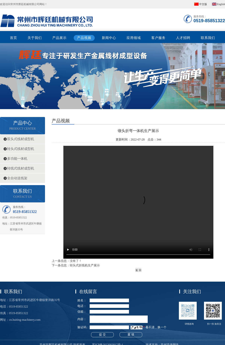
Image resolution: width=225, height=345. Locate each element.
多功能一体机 (17, 158)
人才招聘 (183, 38)
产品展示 (59, 38)
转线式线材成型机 (20, 168)
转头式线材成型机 (20, 149)
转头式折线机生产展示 (85, 265)
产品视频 (84, 38)
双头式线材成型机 (20, 139)
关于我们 (35, 38)
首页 (13, 38)
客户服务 (158, 38)
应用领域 (134, 38)
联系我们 (208, 38)
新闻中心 (109, 38)
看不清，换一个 (156, 327)
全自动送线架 (17, 178)
